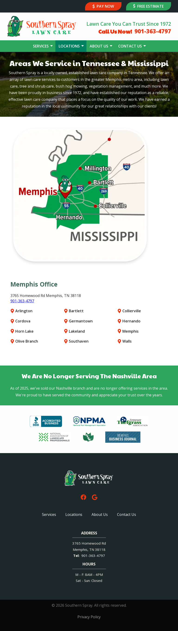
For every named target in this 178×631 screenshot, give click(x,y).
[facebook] (83, 497)
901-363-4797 (22, 300)
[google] (94, 497)
